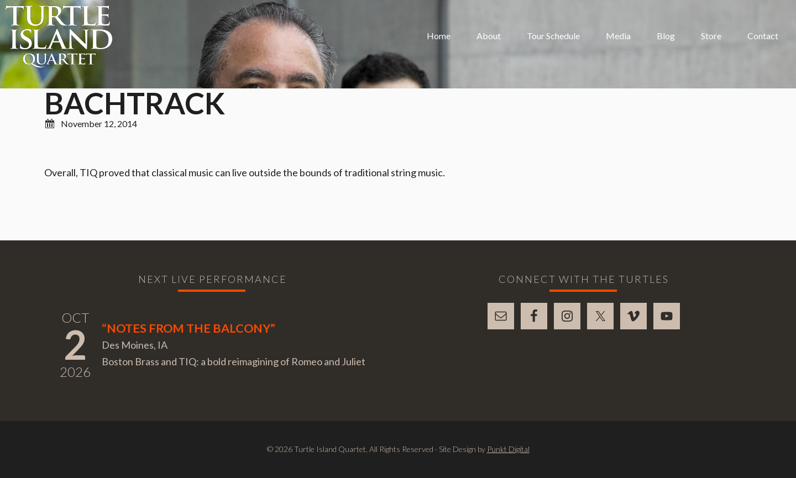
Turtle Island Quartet (59, 36)
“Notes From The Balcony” (188, 328)
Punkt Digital (508, 449)
